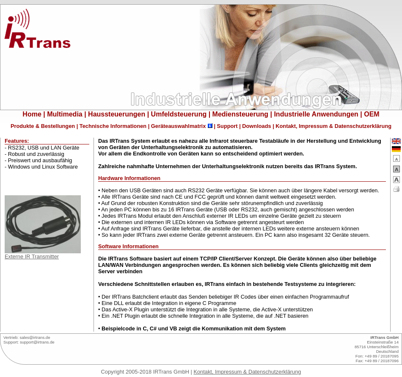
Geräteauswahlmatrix (178, 126)
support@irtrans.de (37, 342)
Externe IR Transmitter (43, 254)
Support (227, 126)
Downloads (256, 126)
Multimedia (65, 114)
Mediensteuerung (240, 114)
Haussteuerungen (116, 114)
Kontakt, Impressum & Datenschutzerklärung (333, 126)
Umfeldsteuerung (179, 114)
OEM (371, 114)
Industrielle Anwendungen (316, 114)
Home (31, 114)
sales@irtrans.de (34, 337)
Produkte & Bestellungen (43, 126)
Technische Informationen (113, 126)
